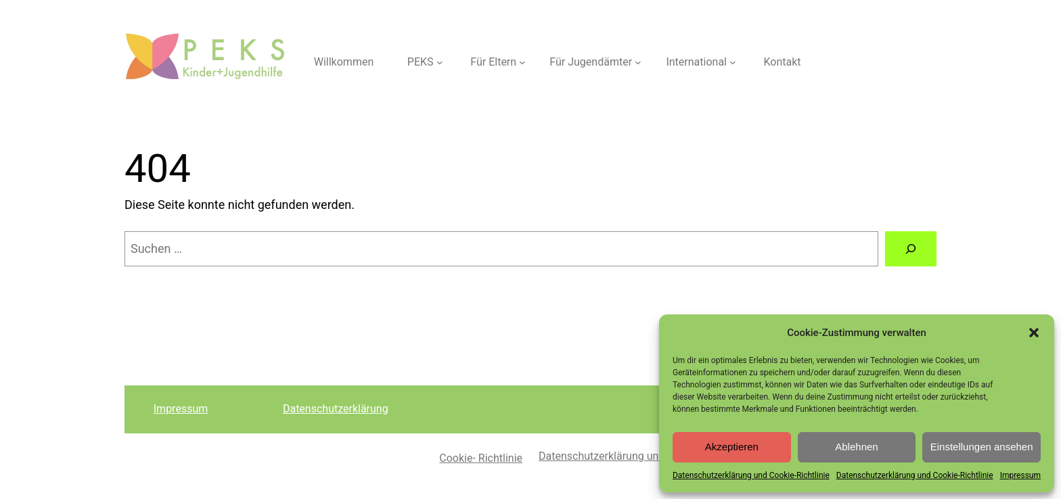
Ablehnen (856, 446)
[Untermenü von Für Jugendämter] (638, 62)
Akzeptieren (732, 446)
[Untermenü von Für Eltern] (522, 62)
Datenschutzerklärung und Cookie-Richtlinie (751, 475)
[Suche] (910, 248)
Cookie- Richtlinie (480, 458)
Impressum (1020, 475)
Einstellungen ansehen (981, 446)
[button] (1034, 332)
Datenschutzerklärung (335, 408)
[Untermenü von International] (732, 62)
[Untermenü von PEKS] (439, 62)
